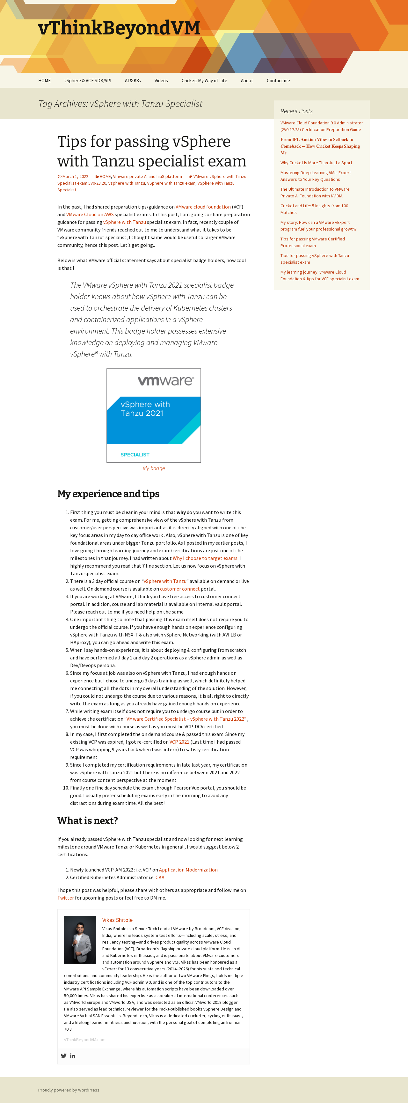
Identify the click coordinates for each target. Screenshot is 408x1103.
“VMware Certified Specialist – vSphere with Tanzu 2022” (185, 719)
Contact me (278, 80)
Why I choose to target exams (205, 558)
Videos (161, 80)
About (247, 80)
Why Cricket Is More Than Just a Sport (316, 162)
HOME (44, 80)
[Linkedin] (73, 1056)
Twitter (65, 897)
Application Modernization (188, 869)
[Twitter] (64, 1056)
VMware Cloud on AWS (90, 214)
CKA (160, 877)
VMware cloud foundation (203, 206)
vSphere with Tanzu (124, 222)
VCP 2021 (179, 742)
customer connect (180, 588)
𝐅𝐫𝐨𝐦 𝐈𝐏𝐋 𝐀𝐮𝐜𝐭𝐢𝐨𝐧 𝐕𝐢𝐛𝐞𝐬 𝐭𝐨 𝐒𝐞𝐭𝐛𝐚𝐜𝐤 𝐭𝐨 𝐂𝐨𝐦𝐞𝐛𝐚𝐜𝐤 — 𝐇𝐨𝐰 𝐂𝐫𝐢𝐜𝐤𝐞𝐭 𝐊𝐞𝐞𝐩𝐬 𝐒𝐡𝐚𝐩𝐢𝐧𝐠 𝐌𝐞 (320, 146)
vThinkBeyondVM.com (85, 1039)
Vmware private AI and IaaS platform (147, 176)
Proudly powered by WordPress (68, 1090)
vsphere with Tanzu (126, 183)
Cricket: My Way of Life (204, 80)
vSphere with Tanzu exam (171, 183)
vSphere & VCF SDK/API (87, 80)
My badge (154, 468)
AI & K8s (133, 80)
